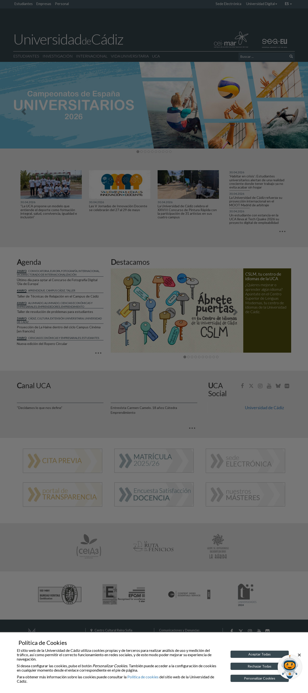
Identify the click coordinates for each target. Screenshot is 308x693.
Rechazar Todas (259, 666)
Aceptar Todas (259, 654)
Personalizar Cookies (259, 678)
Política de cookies (143, 676)
